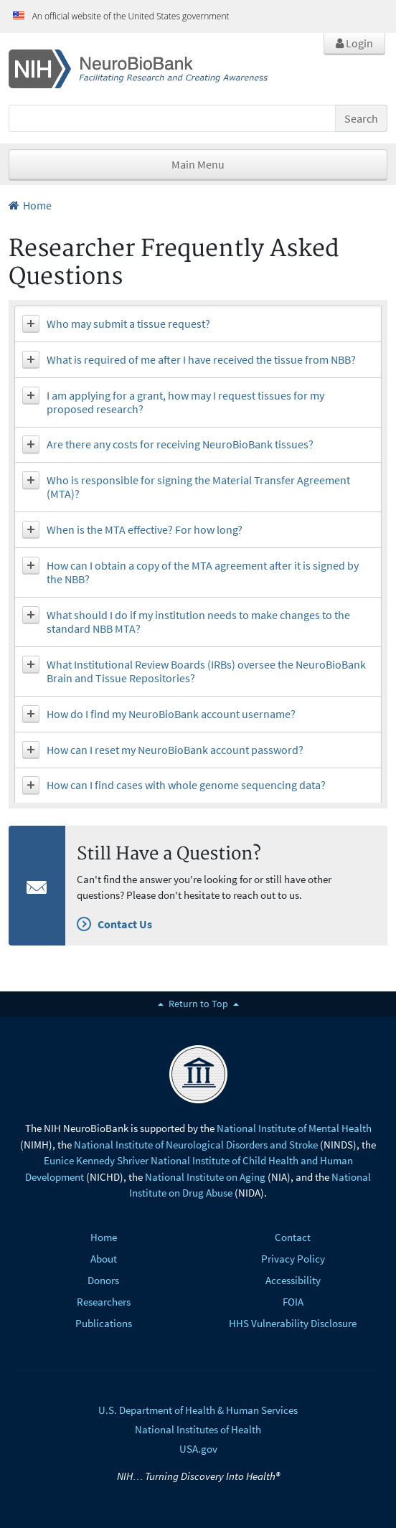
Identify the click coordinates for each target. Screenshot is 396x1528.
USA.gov (198, 1449)
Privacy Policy (293, 1258)
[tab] (198, 324)
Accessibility (293, 1280)
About (103, 1258)
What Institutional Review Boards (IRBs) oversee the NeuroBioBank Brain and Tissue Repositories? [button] (206, 671)
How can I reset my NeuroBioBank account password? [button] (175, 749)
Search (361, 118)
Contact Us (125, 924)
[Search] (172, 118)
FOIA (293, 1301)
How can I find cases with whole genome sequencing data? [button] (186, 785)
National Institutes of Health (198, 1429)
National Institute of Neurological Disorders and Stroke (196, 1144)
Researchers (104, 1301)
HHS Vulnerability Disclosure (293, 1323)
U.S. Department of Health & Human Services (198, 1410)
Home (30, 205)
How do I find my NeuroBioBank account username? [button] (171, 714)
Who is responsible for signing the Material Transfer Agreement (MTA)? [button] (198, 487)
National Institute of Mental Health (294, 1128)
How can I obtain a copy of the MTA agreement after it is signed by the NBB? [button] (203, 572)
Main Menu (198, 164)
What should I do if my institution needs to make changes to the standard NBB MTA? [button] (198, 622)
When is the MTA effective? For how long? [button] (144, 529)
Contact (293, 1237)
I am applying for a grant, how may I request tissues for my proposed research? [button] (185, 402)
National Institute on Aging (205, 1177)
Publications (103, 1323)
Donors (103, 1280)
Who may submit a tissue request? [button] (128, 323)
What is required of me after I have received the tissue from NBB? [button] (201, 359)
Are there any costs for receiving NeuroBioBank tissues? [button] (180, 444)
